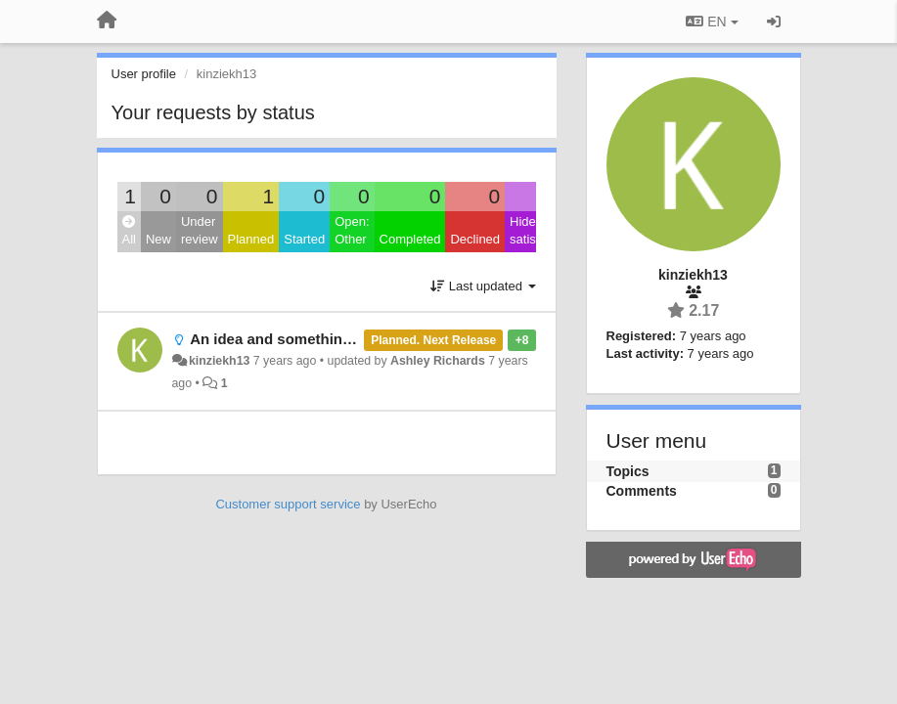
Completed (410, 239)
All (129, 231)
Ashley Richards (437, 361)
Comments (641, 491)
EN (712, 21)
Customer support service (287, 504)
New (158, 239)
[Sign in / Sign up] (773, 21)
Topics (628, 471)
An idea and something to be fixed (309, 338)
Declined (475, 239)
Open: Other (352, 230)
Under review (199, 230)
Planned (251, 239)
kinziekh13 (219, 361)
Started (304, 239)
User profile (144, 73)
